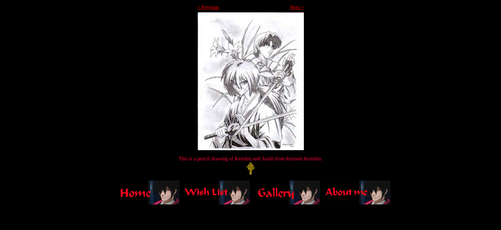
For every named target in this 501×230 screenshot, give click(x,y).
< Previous (208, 7)
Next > (297, 7)
